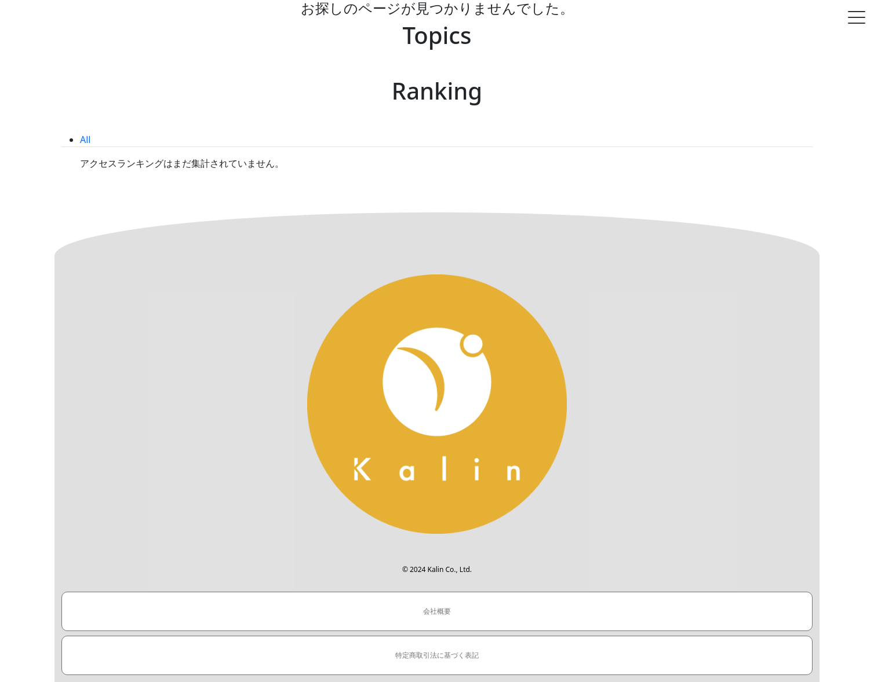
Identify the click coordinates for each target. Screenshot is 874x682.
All (85, 139)
